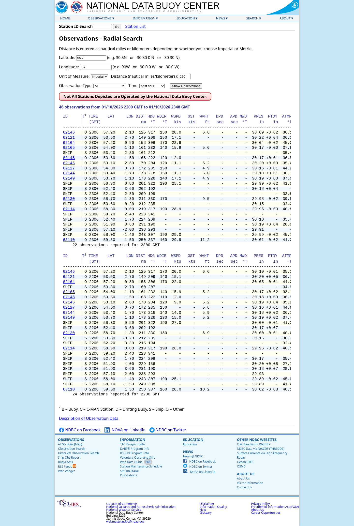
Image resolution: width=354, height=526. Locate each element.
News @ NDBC (193, 456)
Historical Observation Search (78, 453)
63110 (69, 240)
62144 (69, 173)
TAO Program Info (132, 444)
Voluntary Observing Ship (137, 457)
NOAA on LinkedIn (125, 430)
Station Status (129, 471)
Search (252, 18)
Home (65, 18)
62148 (69, 158)
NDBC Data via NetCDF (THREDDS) (260, 449)
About (285, 18)
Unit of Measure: (74, 76)
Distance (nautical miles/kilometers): (144, 76)
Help (203, 510)
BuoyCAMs (65, 462)
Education (186, 18)
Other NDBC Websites (257, 439)
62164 (69, 143)
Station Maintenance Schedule (141, 466)
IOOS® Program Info (134, 453)
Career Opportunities (265, 513)
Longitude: (69, 67)
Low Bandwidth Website (253, 444)
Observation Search (71, 449)
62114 (69, 209)
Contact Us (244, 487)
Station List (135, 26)
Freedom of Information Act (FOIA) (275, 507)
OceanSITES (245, 462)
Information (144, 18)
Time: (133, 85)
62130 (69, 199)
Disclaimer (207, 504)
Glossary (205, 513)
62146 (69, 132)
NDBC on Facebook (80, 430)
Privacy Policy (260, 504)
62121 (69, 137)
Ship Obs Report (69, 457)
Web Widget (66, 471)
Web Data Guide (131, 462)
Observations (99, 18)
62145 (69, 163)
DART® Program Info (134, 449)
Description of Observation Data (88, 418)
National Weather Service (123, 510)
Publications (128, 475)
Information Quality (213, 507)
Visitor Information (250, 483)
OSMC (241, 466)
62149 (69, 178)
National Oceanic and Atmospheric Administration (141, 507)
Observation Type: (75, 85)
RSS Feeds (67, 467)
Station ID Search (76, 26)
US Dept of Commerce (121, 504)
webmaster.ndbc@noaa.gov (125, 521)
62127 (69, 168)
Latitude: (67, 57)
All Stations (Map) (70, 444)
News (220, 18)
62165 (69, 147)
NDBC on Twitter (167, 430)
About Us (245, 473)
